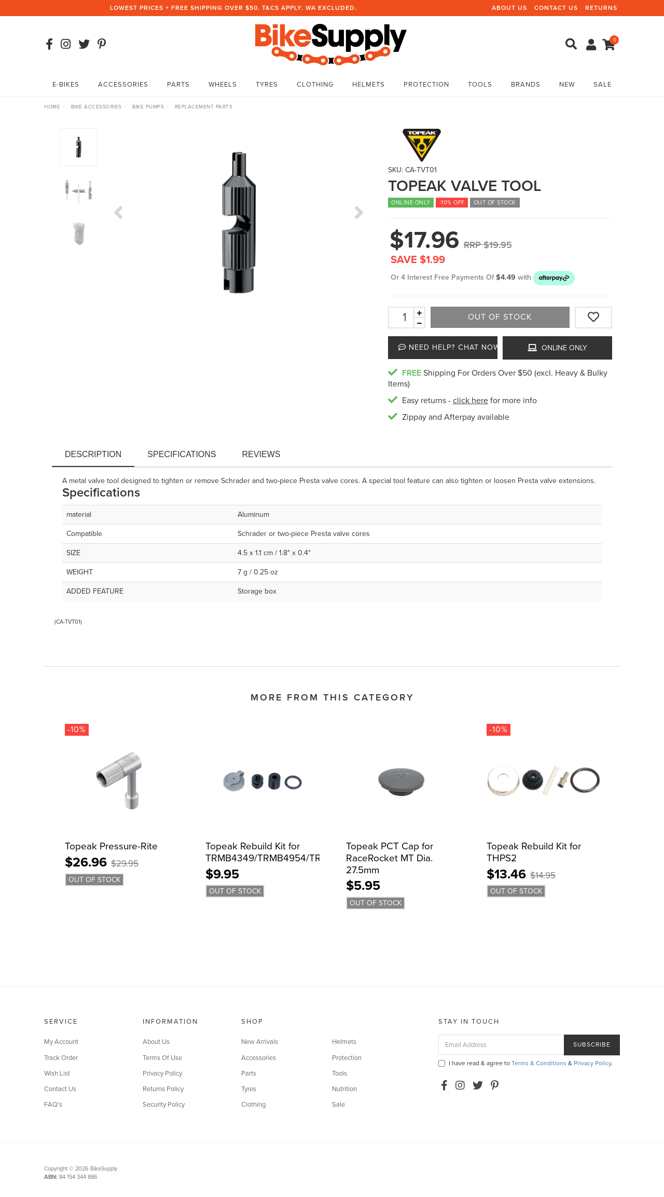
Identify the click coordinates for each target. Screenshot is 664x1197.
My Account (61, 1042)
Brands (526, 84)
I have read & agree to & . (525, 1063)
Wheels (223, 84)
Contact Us (556, 7)
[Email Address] (501, 1045)
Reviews (261, 454)
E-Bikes (65, 84)
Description (93, 454)
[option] (239, 222)
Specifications (181, 454)
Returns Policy (163, 1089)
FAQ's (53, 1104)
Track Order (61, 1058)
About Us (509, 7)
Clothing (315, 84)
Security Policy (164, 1104)
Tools (480, 84)
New (567, 84)
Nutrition (344, 1089)
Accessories (123, 84)
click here (470, 400)
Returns (601, 7)
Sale (602, 84)
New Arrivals (259, 1042)
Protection (426, 84)
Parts (178, 84)
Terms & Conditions (538, 1063)
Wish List (57, 1073)
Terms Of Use (162, 1058)
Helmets (368, 84)
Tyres (267, 84)
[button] (554, 277)
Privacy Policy (162, 1073)
